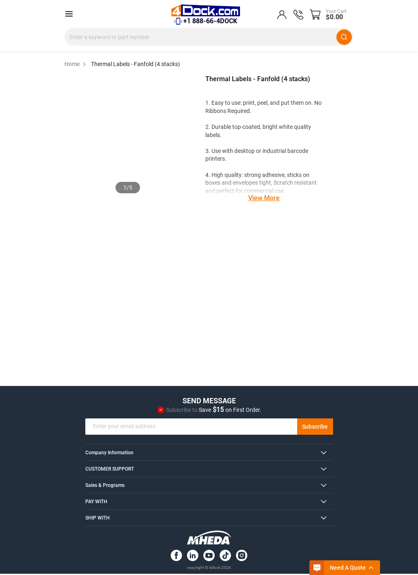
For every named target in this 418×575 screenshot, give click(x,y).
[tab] (209, 453)
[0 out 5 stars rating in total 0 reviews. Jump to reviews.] (227, 92)
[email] (209, 428)
